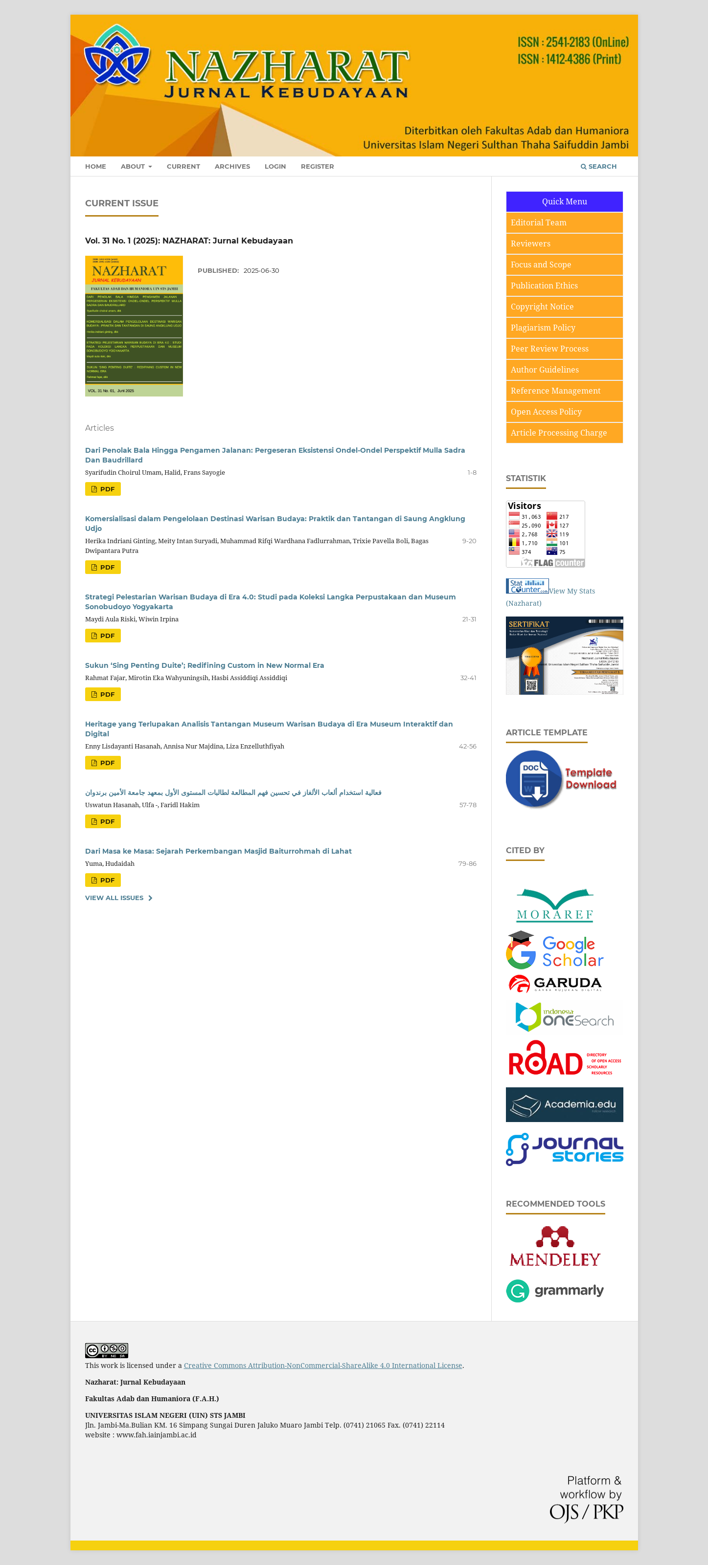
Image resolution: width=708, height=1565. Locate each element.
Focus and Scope (541, 264)
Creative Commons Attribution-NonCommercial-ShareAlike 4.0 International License (323, 1365)
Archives (232, 166)
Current (183, 166)
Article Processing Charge (559, 432)
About (134, 166)
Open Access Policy (546, 411)
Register (317, 166)
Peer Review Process (550, 348)
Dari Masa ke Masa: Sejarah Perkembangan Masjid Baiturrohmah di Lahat (218, 851)
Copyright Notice (542, 306)
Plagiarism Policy (543, 327)
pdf (106, 489)
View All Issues (114, 898)
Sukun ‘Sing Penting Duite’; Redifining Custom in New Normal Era (204, 665)
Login (275, 166)
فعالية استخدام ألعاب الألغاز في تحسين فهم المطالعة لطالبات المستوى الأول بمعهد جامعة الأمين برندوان (233, 792)
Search (599, 166)
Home (95, 166)
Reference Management (556, 390)
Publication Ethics (544, 285)
